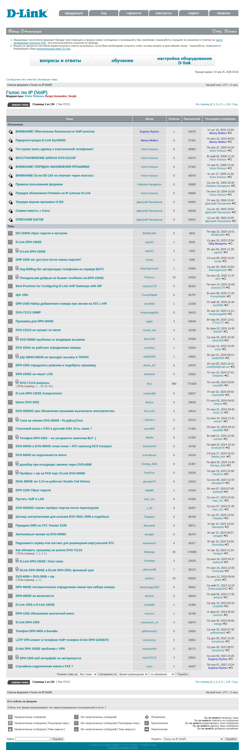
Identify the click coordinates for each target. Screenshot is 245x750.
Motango (149, 551)
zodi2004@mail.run (218, 366)
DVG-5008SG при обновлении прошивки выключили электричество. (65, 411)
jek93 (218, 579)
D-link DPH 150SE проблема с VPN (40, 648)
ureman (218, 438)
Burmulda (218, 544)
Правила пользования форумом (39, 184)
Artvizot (149, 595)
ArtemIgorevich (149, 268)
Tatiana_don (218, 456)
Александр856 (149, 312)
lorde (218, 349)
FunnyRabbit (149, 294)
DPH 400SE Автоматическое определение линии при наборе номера (65, 587)
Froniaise (149, 560)
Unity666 (149, 604)
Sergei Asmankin (56, 96)
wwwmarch (149, 543)
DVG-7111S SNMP (28, 312)
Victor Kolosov (34, 96)
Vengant (218, 553)
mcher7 (218, 421)
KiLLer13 (149, 411)
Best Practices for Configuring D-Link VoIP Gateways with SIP (59, 286)
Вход (14, 31)
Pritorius (149, 277)
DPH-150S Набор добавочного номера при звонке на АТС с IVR (61, 303)
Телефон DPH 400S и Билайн (36, 631)
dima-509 (149, 338)
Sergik (72, 96)
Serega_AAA (149, 463)
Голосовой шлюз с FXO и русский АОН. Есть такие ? (54, 428)
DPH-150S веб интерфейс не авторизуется (50, 658)
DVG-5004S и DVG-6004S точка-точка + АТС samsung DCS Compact (64, 446)
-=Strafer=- (149, 419)
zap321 (149, 242)
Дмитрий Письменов (149, 202)
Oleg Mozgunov (218, 243)
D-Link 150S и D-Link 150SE (35, 604)
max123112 (149, 657)
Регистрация (31, 31)
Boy (149, 383)
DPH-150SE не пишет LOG (34, 374)
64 (42, 386)
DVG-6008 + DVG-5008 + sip (35, 576)
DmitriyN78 (149, 446)
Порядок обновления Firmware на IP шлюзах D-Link (53, 193)
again (149, 321)
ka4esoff (218, 491)
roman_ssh (149, 330)
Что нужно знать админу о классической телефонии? (55, 149)
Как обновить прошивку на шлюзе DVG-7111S (49, 550)
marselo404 (149, 648)
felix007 (218, 331)
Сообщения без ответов (21, 79)
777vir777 (218, 322)
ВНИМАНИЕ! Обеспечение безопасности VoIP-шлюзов (55, 131)
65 (46, 386)
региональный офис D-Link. (53, 48)
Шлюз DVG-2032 (27, 402)
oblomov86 (149, 569)
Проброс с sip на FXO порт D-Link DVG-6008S (52, 473)
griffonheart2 (149, 631)
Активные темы (47, 79)
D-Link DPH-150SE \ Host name (41, 561)
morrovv (149, 613)
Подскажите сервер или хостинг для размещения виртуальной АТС (65, 543)
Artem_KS (149, 365)
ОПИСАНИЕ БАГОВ (30, 219)
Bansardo (149, 525)
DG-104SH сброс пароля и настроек (41, 233)
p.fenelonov (149, 455)
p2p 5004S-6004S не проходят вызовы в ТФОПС (54, 357)
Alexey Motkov (218, 133)
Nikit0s (149, 437)
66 (50, 386)
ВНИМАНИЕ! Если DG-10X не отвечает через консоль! (55, 175)
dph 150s (22, 295)
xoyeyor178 (149, 286)
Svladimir (149, 374)
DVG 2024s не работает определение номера (48, 347)
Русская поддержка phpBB (122, 747)
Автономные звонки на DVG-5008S (41, 534)
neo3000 (149, 303)
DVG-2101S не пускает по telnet (38, 330)
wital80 (149, 490)
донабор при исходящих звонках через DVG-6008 (55, 464)
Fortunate (218, 571)
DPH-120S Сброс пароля (33, 490)
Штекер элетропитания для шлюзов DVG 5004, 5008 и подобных (62, 516)
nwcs (149, 666)
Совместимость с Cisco (33, 211)
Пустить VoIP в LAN (30, 499)
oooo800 (218, 385)
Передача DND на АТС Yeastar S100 (41, 525)
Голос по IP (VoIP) (41, 85)
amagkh (149, 534)
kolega (218, 623)
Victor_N (218, 412)
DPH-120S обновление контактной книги (45, 613)
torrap (149, 259)
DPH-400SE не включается (35, 596)
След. (235, 104)
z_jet (149, 507)
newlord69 (149, 393)
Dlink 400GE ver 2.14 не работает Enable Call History (53, 481)
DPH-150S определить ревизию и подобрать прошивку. (56, 365)
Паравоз (149, 516)
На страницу (203, 104)
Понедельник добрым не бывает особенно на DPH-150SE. (62, 278)
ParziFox (149, 472)
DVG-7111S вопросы (34, 383)
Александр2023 (149, 587)
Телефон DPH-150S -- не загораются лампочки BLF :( (58, 438)
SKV (218, 278)
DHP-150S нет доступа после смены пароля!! (48, 259)
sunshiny (149, 347)
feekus (149, 402)
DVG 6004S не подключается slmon (41, 455)
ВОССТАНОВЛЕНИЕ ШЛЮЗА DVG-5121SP (46, 158)
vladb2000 (149, 356)
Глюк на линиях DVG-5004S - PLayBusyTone (51, 420)
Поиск (230, 31)
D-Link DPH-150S (28, 622)
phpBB (114, 744)
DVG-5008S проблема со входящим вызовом (52, 339)
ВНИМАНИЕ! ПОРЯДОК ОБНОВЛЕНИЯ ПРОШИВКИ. (53, 166)
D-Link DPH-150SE (29, 242)
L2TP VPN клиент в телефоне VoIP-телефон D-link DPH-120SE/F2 (62, 640)
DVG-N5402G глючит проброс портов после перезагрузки (57, 508)
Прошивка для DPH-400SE (35, 321)
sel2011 (149, 578)
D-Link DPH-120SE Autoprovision (39, 393)
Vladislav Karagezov (149, 184)
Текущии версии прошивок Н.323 (39, 202)
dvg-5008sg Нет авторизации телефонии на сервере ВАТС (62, 269)
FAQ (217, 31)
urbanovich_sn (149, 622)
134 (228, 104)
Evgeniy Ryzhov (149, 131)
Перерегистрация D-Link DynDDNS (41, 140)
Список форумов (17, 85)
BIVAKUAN (149, 233)
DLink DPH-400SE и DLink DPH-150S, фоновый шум (57, 570)
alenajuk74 (149, 481)
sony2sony (149, 639)
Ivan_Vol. (149, 499)
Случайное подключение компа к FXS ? (44, 666)
